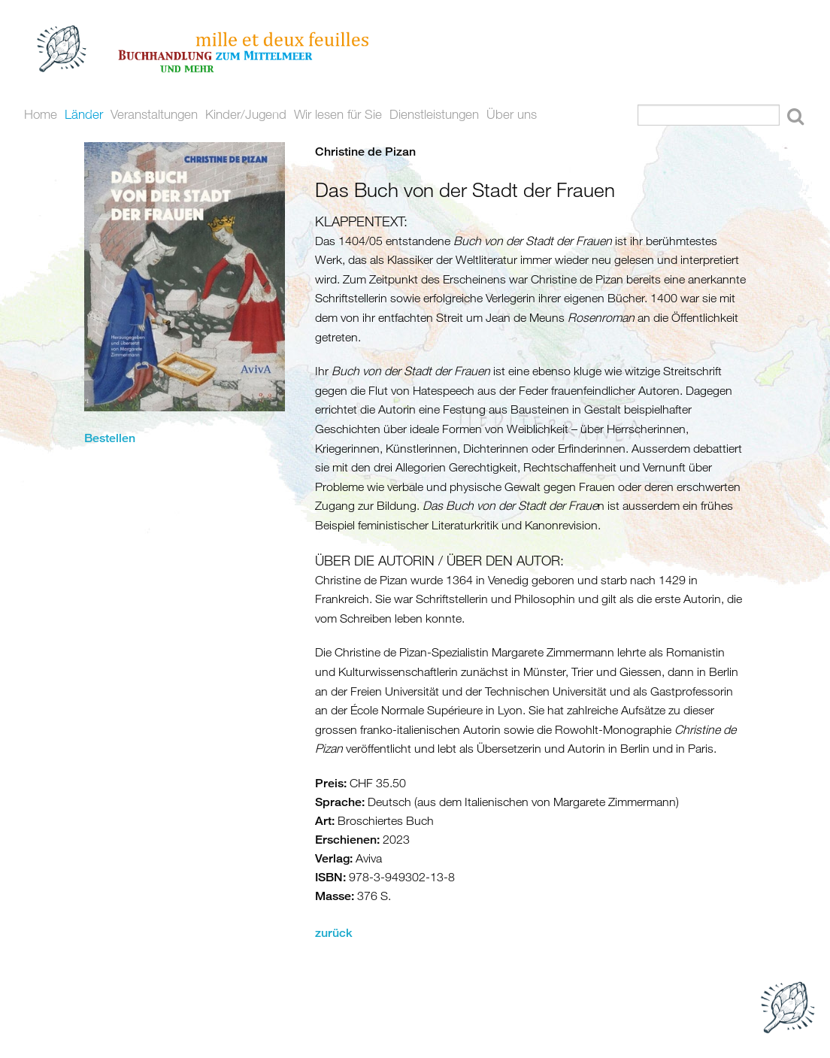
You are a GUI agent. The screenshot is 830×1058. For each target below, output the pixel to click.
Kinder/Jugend (245, 114)
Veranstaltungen (154, 114)
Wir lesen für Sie (338, 114)
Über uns (511, 114)
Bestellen (109, 438)
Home (40, 114)
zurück (334, 933)
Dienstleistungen (434, 114)
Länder (84, 114)
